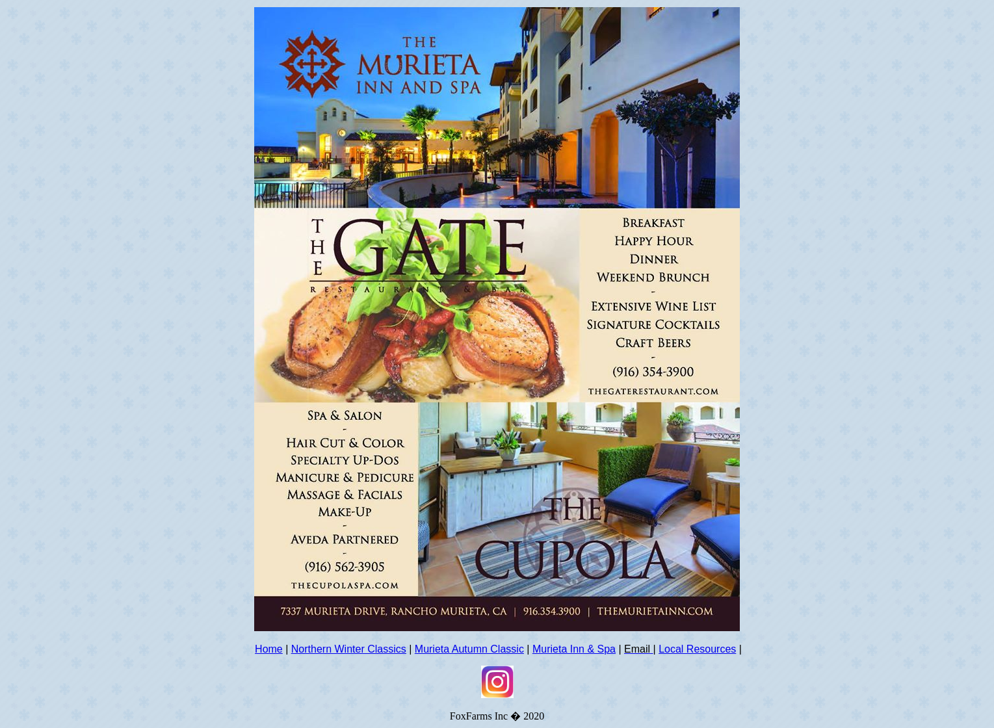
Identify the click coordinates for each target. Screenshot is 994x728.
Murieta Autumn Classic (469, 649)
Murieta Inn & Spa (574, 649)
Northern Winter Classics (348, 649)
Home (269, 649)
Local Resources (697, 649)
